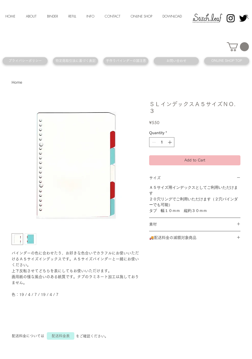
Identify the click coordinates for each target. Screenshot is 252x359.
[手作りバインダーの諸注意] (125, 61)
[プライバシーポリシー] (25, 61)
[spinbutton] (162, 142)
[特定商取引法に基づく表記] (75, 61)
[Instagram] (230, 18)
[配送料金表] (60, 336)
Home (17, 82)
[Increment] (170, 142)
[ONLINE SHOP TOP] (226, 61)
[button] (238, 46)
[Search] (246, 16)
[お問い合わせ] (176, 61)
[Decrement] (153, 142)
